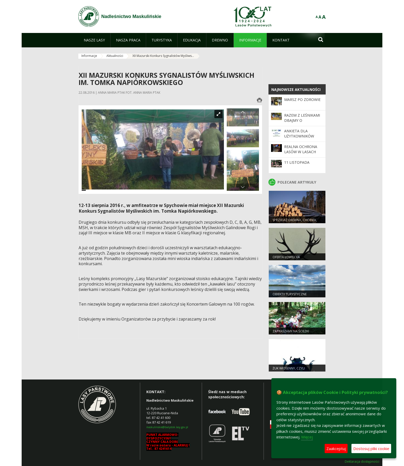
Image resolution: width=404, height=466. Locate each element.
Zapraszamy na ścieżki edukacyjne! (291, 333)
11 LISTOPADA (296, 162)
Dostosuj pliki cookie (371, 448)
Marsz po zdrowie (302, 99)
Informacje (89, 56)
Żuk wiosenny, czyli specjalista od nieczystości (295, 370)
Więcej (307, 436)
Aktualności (114, 56)
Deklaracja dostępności (362, 461)
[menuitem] (94, 40)
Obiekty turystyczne (290, 294)
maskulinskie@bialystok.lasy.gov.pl (167, 427)
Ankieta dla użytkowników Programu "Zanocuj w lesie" (301, 138)
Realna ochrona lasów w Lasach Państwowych (300, 152)
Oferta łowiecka (286, 257)
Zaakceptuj (336, 448)
